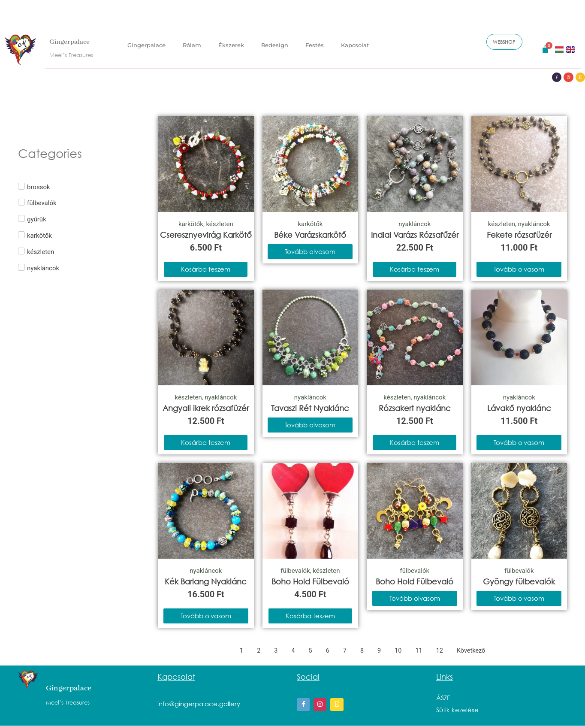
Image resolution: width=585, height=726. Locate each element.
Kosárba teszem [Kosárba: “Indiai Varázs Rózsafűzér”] (414, 269)
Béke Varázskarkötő (310, 234)
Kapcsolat (355, 43)
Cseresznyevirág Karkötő (206, 234)
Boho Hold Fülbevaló (310, 581)
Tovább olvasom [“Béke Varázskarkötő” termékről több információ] (310, 251)
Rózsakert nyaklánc (415, 408)
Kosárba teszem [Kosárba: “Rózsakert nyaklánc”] (414, 442)
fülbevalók (295, 571)
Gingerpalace (73, 40)
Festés (314, 43)
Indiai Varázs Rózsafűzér (414, 234)
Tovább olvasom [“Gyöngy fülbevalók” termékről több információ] (519, 598)
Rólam (192, 43)
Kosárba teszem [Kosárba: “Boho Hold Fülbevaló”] (310, 616)
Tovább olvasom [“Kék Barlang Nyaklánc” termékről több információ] (206, 616)
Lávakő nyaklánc (519, 408)
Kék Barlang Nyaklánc (206, 581)
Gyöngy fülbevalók (519, 581)
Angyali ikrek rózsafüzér (206, 408)
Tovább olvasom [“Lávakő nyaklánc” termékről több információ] (519, 442)
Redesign (274, 43)
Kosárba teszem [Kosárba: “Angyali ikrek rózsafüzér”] (205, 442)
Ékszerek (231, 43)
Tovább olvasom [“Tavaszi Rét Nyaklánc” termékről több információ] (310, 425)
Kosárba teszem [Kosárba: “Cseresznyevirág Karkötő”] (205, 269)
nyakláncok (414, 224)
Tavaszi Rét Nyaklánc (310, 408)
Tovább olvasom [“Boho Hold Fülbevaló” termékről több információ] (414, 598)
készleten (219, 224)
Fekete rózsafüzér (519, 234)
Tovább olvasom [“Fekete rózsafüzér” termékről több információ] (519, 269)
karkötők (190, 224)
